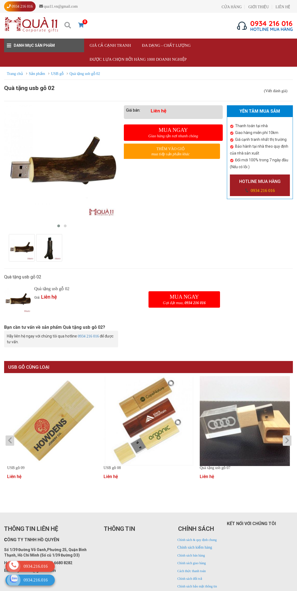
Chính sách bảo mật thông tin (197, 586)
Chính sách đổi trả (189, 579)
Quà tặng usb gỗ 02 (51, 288)
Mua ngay (173, 132)
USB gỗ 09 (15, 468)
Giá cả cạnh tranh (110, 45)
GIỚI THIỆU (258, 7)
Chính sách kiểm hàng (194, 547)
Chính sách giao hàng (191, 563)
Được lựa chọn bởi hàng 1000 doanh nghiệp (138, 59)
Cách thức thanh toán (191, 571)
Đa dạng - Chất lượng (166, 45)
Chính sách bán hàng (191, 555)
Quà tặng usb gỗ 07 (215, 468)
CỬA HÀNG (232, 7)
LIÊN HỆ (283, 7)
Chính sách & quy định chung (196, 540)
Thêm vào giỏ (170, 151)
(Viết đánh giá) (275, 91)
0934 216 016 (262, 190)
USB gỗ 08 (112, 468)
